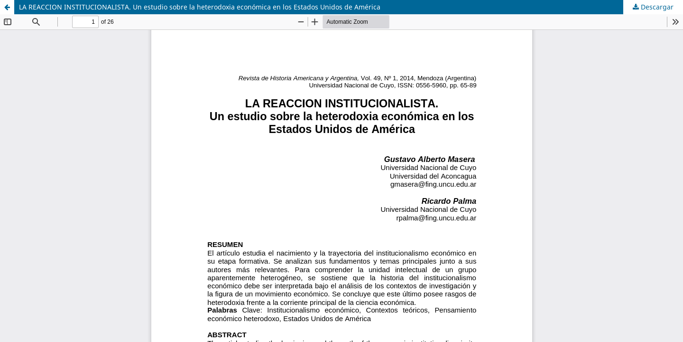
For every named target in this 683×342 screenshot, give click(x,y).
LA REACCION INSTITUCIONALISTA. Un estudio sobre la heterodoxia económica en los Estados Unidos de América (199, 6)
